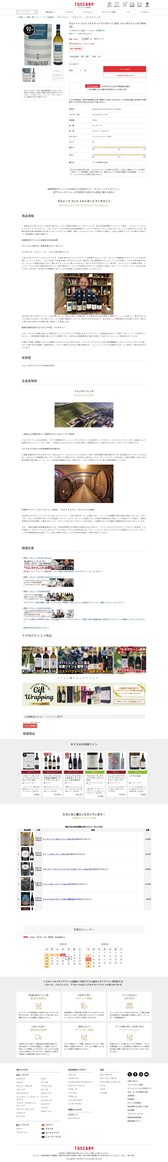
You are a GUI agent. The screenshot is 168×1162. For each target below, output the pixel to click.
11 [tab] (91, 678)
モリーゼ (44, 1089)
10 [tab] (87, 678)
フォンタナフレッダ (100, 114)
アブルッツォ (46, 1086)
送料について (99, 38)
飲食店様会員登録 (134, 1117)
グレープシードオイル (108, 1078)
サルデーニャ (46, 1111)
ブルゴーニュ (21, 1132)
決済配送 (131, 1095)
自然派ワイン (73, 1114)
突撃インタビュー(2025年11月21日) (37, 558)
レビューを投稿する (97, 30)
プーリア (44, 1096)
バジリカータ (46, 1100)
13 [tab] (97, 678)
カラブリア (45, 1104)
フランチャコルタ (75, 1100)
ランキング (69, 12)
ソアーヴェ (72, 1092)
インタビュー (144, 12)
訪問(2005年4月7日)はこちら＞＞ (36, 627)
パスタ (102, 1089)
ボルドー (19, 1128)
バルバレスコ (73, 1078)
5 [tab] (71, 678)
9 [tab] (84, 678)
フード (128, 12)
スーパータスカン (75, 1103)
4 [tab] (68, 678)
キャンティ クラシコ (76, 1085)
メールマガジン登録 (135, 1084)
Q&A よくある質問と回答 (138, 1092)
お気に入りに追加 (77, 30)
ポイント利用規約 (134, 1102)
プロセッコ (72, 1096)
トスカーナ (20, 1112)
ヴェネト (19, 1082)
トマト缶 (103, 1092)
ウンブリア (20, 1116)
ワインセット (87, 12)
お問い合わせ (133, 1081)
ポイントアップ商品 (109, 12)
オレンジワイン (74, 1118)
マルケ (43, 1078)
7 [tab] (78, 678)
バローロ (71, 1074)
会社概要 (131, 1110)
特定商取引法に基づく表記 (138, 1106)
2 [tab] (62, 678)
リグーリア (20, 1089)
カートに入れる (124, 69)
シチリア (44, 1107)
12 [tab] (94, 678)
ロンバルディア (22, 1093)
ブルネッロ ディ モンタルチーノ (80, 1082)
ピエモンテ (20, 1078)
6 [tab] (75, 678)
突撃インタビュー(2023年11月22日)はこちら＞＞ (42, 577)
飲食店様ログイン (134, 1121)
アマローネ (72, 1089)
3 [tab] (65, 678)
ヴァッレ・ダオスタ (24, 1086)
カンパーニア (46, 1093)
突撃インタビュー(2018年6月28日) (36, 591)
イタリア (25, 1074)
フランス (25, 1124)
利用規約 (131, 1099)
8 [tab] (81, 678)
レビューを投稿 (30, 726)
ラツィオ (44, 1082)
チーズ (102, 1085)
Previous (19, 775)
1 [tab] (58, 678)
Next (149, 775)
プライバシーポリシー (136, 1113)
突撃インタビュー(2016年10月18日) (37, 608)
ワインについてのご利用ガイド (140, 1088)
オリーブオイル (106, 1074)
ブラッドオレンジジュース (110, 1082)
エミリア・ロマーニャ (25, 1109)
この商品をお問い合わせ (124, 75)
